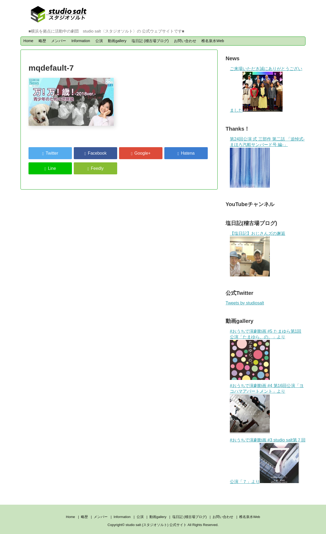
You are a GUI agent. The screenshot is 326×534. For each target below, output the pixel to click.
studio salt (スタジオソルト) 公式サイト (157, 525)
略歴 (42, 41)
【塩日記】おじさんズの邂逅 (257, 233)
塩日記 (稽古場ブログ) (150, 41)
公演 (99, 41)
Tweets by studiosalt (245, 303)
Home (28, 41)
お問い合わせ (185, 41)
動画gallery (117, 41)
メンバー (58, 41)
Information (80, 41)
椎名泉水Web (212, 41)
